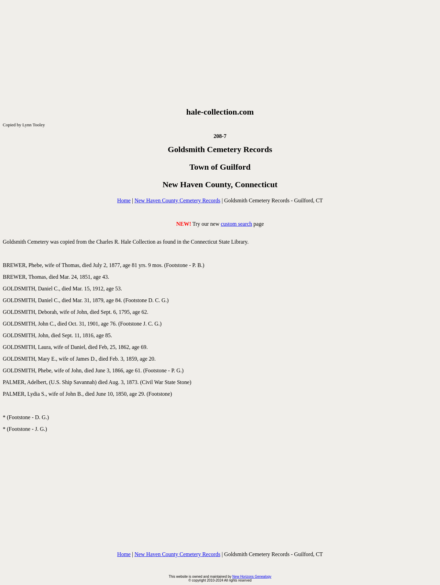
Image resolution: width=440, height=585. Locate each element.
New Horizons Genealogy (251, 576)
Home (124, 200)
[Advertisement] (220, 54)
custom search (236, 224)
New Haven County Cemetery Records (177, 200)
